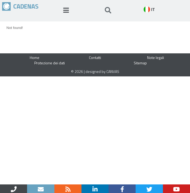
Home (34, 57)
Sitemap (140, 62)
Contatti (95, 57)
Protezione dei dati (49, 62)
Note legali (155, 57)
